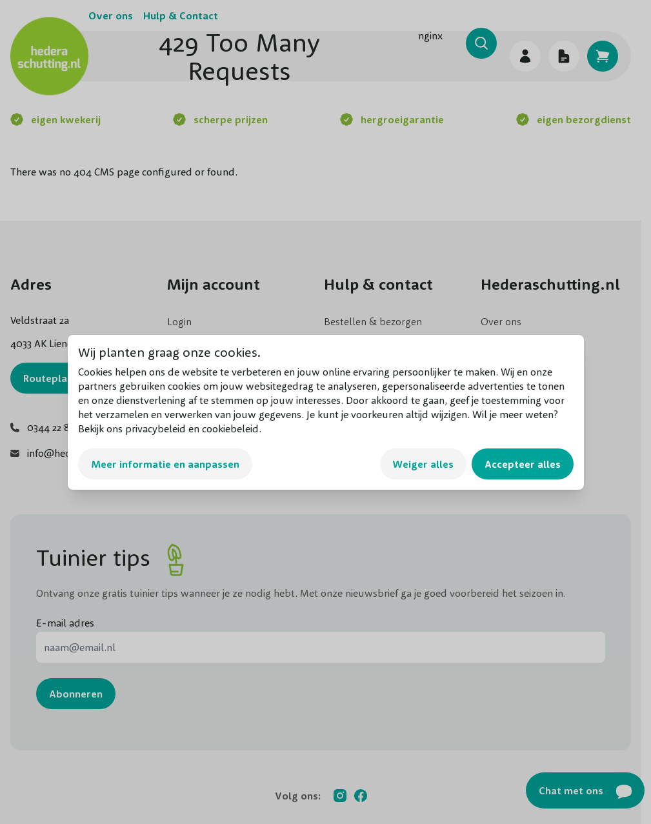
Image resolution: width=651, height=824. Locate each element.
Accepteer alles (523, 463)
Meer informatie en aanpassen (165, 463)
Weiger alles (423, 463)
